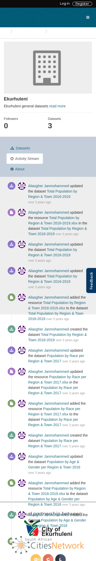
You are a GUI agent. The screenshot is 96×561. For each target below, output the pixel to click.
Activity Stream (24, 159)
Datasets (20, 148)
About (17, 169)
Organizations (29, 31)
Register (82, 4)
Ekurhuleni (61, 31)
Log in (65, 3)
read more (57, 106)
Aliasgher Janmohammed (48, 186)
